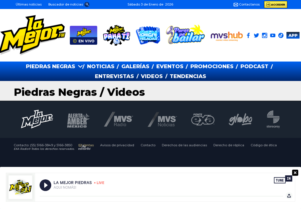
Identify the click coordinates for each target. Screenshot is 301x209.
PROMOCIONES (211, 66)
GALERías (135, 66)
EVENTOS (169, 66)
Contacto (148, 145)
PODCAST (254, 66)
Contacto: (43, 145)
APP (293, 35)
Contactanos (246, 4)
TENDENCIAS (188, 76)
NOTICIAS (100, 66)
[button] (68, 4)
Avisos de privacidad (117, 145)
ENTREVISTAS (114, 76)
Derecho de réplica (228, 145)
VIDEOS (152, 76)
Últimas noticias (29, 4)
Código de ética (264, 145)
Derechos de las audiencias (184, 145)
